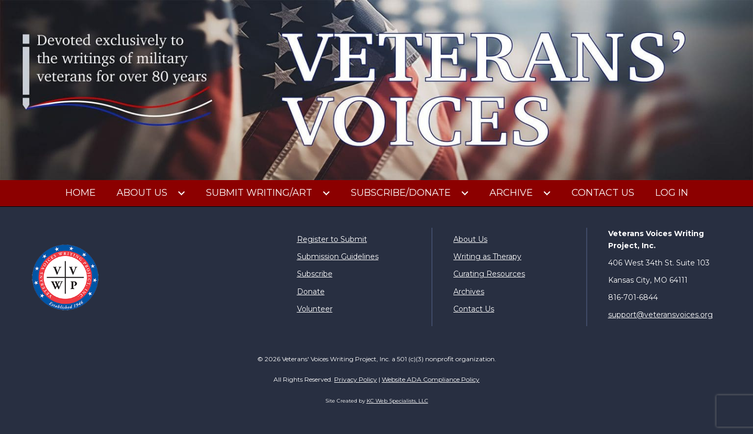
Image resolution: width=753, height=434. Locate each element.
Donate (311, 291)
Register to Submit (332, 239)
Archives (468, 291)
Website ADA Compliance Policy (431, 379)
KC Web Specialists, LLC (397, 400)
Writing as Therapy (487, 256)
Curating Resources (489, 274)
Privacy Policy (355, 379)
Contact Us (473, 309)
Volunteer (315, 309)
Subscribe (315, 274)
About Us (470, 239)
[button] (181, 193)
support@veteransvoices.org (660, 314)
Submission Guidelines (338, 256)
